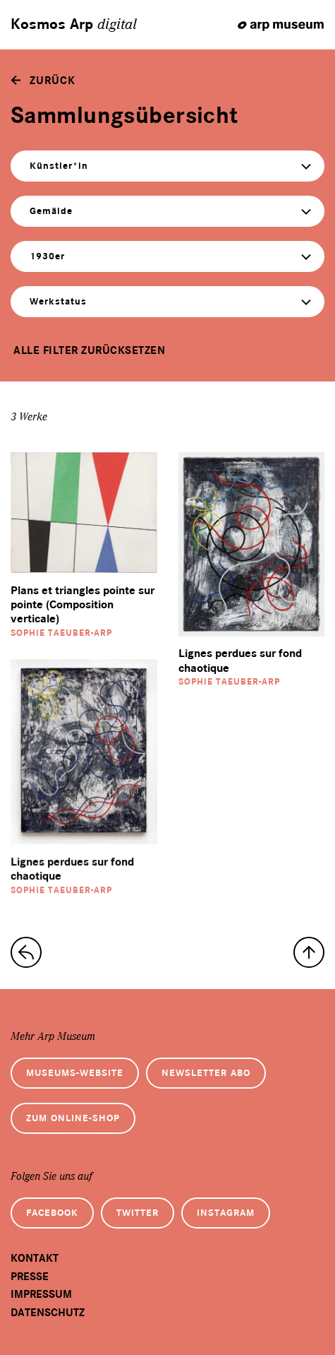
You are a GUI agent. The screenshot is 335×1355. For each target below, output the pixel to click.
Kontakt (35, 1258)
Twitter (137, 1213)
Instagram (226, 1213)
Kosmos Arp (74, 24)
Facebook (52, 1213)
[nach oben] (308, 952)
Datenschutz (48, 1312)
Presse (30, 1276)
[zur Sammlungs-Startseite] (26, 952)
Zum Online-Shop (73, 1118)
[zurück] (43, 80)
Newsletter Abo (206, 1073)
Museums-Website (74, 1073)
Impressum (41, 1294)
